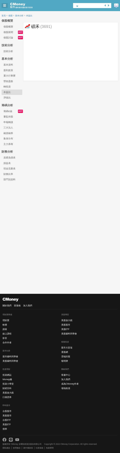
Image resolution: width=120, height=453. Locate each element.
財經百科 (7, 388)
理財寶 (6, 320)
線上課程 (7, 333)
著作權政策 (28, 448)
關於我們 (7, 305)
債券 (5, 428)
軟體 (5, 324)
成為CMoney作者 (70, 383)
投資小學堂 (8, 383)
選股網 (64, 351)
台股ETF (7, 419)
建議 (116, 5)
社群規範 (39, 448)
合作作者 (7, 342)
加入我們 (27, 305)
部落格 (17, 305)
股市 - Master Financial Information (26, 6)
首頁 (4, 15)
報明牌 (64, 360)
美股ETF (7, 424)
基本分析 (19, 15)
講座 (5, 329)
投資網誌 (7, 374)
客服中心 (65, 374)
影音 (5, 338)
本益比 (29, 15)
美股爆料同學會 (10, 360)
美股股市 (7, 415)
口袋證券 (7, 397)
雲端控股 (65, 356)
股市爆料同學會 (10, 356)
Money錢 (7, 379)
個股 (10, 15)
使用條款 (17, 448)
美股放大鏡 (8, 392)
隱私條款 (6, 448)
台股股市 (7, 411)
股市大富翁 (66, 347)
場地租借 (65, 388)
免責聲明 (50, 448)
